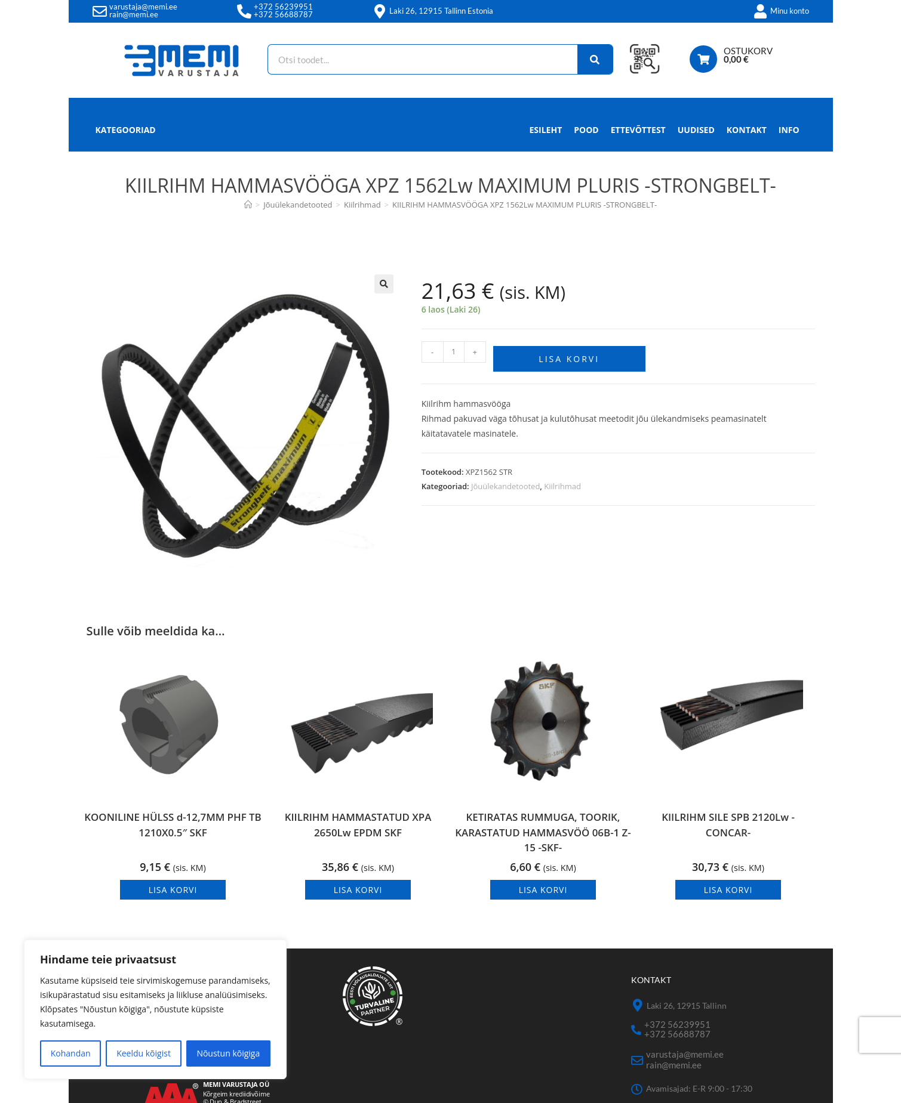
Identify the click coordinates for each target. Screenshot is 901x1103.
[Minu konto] (761, 11)
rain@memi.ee (133, 14)
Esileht (546, 129)
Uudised (696, 129)
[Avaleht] (248, 204)
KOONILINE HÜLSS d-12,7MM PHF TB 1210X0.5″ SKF (173, 832)
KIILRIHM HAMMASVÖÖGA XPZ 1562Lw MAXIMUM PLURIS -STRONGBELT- (524, 204)
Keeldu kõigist (143, 1053)
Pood (586, 129)
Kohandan (71, 1053)
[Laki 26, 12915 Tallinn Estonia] (380, 11)
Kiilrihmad (562, 481)
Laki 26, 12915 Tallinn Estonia (441, 11)
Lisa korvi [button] (173, 895)
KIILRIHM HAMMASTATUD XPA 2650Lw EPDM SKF (358, 832)
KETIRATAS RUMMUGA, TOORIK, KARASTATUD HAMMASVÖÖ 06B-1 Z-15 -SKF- (543, 836)
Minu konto (789, 11)
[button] (383, 283)
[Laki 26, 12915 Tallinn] (637, 1011)
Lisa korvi (569, 354)
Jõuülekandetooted (505, 481)
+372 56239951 (283, 6)
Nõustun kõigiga (228, 1053)
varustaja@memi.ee (143, 6)
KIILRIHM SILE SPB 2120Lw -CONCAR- (728, 832)
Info (789, 133)
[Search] (588, 59)
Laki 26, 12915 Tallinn (687, 1011)
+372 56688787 (283, 14)
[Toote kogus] (454, 352)
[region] (155, 1009)
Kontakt (747, 129)
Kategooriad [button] (126, 129)
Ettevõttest (638, 129)
